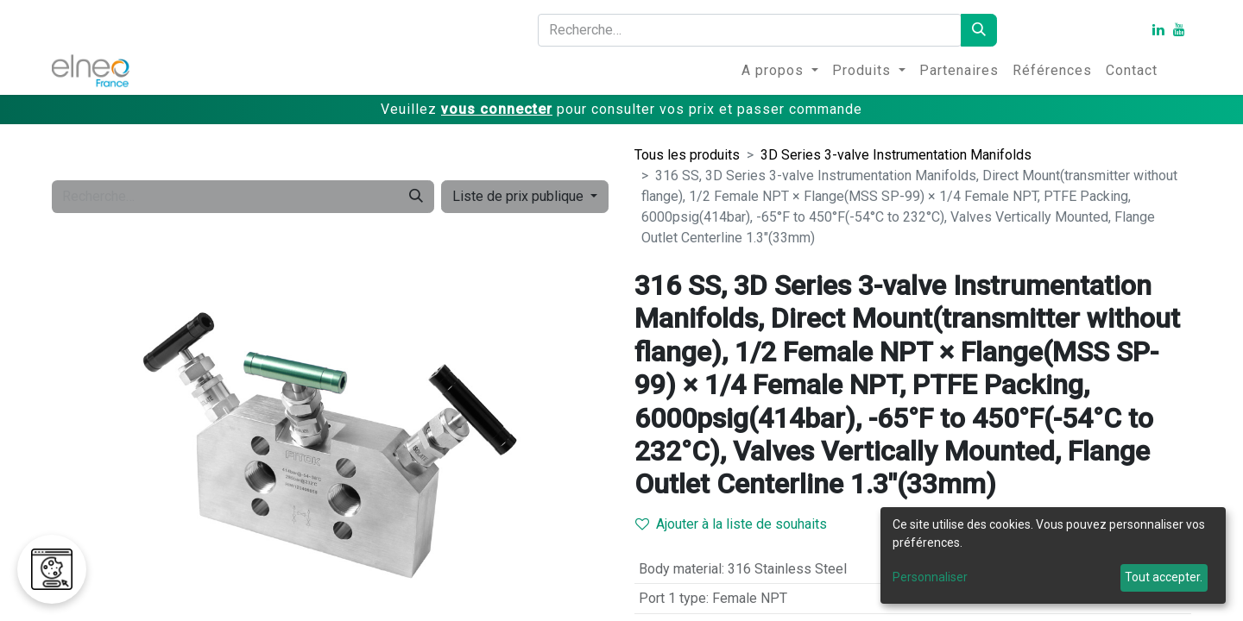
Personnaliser (930, 577)
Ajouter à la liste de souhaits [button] (731, 524)
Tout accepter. (1163, 577)
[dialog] (1053, 555)
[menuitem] (780, 70)
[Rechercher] (979, 30)
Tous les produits (687, 155)
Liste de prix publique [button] (519, 196)
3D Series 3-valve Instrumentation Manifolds (896, 155)
